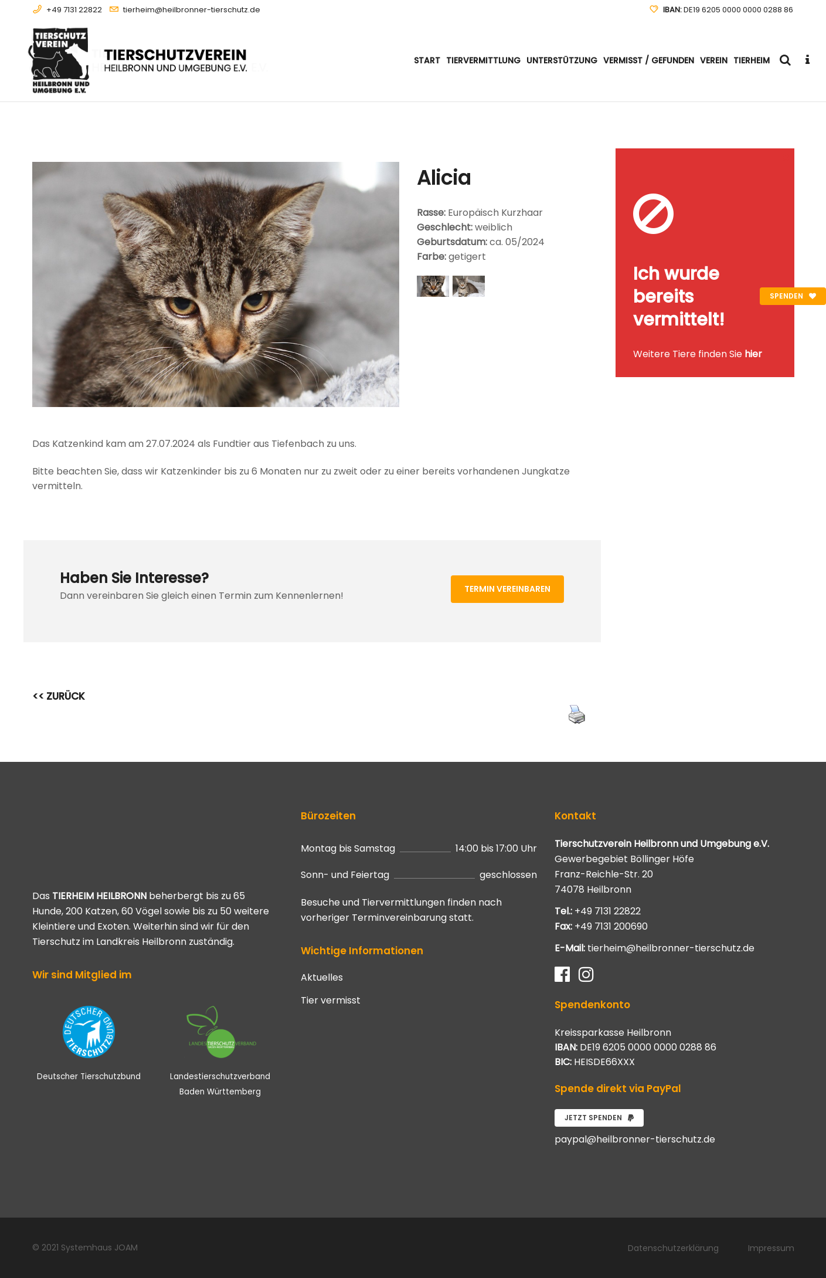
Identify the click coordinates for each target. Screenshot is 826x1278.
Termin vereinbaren (507, 589)
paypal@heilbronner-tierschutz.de (635, 1139)
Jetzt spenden (599, 1118)
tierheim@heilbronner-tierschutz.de (191, 9)
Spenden (793, 296)
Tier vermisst (331, 1000)
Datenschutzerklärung (673, 1248)
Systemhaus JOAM (99, 1247)
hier (753, 354)
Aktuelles (322, 977)
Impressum (771, 1248)
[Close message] (786, 156)
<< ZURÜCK (58, 696)
